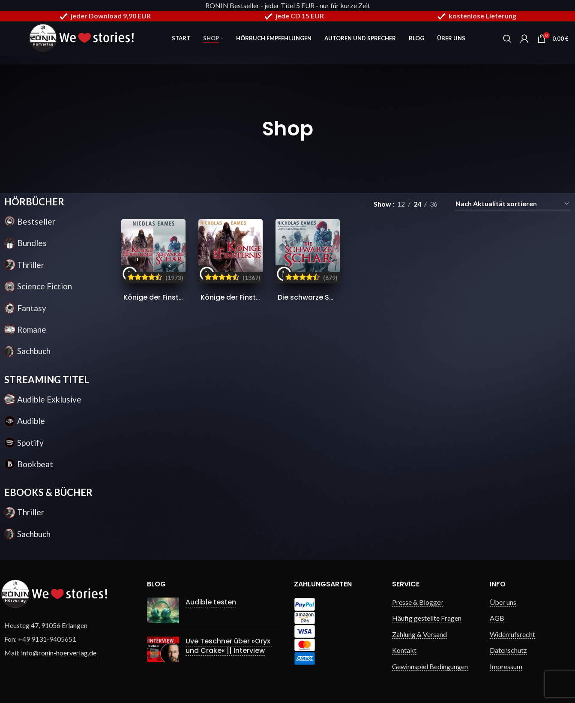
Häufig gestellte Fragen (426, 618)
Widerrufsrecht (512, 634)
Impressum (506, 666)
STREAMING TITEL (46, 379)
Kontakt (404, 650)
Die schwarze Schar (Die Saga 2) (334, 297)
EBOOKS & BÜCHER (48, 492)
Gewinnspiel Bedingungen (430, 666)
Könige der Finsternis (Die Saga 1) (258, 297)
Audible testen (211, 602)
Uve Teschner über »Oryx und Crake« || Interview (229, 645)
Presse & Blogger (417, 602)
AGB (497, 618)
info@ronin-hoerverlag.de (58, 653)
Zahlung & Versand (419, 634)
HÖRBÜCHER (34, 201)
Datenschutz (508, 650)
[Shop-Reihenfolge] (513, 203)
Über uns (503, 602)
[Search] (507, 38)
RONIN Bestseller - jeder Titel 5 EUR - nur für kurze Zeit (287, 5)
